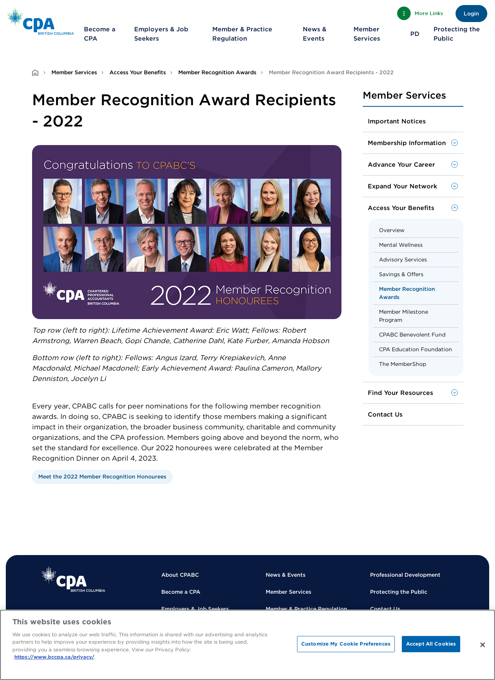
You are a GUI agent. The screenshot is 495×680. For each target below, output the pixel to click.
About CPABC (180, 575)
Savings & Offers (401, 274)
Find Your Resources (400, 392)
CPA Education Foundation (415, 349)
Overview (392, 230)
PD (415, 34)
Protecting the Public (457, 34)
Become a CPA (99, 34)
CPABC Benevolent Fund (412, 334)
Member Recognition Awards (217, 72)
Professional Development (405, 575)
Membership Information (407, 143)
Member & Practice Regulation (242, 34)
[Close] (482, 644)
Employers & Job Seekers (161, 34)
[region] (247, 645)
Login (471, 13)
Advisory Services (403, 259)
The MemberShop (402, 364)
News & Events (314, 34)
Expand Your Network (402, 186)
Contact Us (385, 414)
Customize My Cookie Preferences (346, 644)
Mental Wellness (401, 245)
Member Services (366, 34)
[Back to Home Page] (41, 21)
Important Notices (397, 121)
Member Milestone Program (403, 316)
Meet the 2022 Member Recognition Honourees (102, 476)
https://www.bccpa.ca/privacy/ (54, 657)
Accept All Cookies (431, 644)
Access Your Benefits (137, 72)
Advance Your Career (401, 164)
